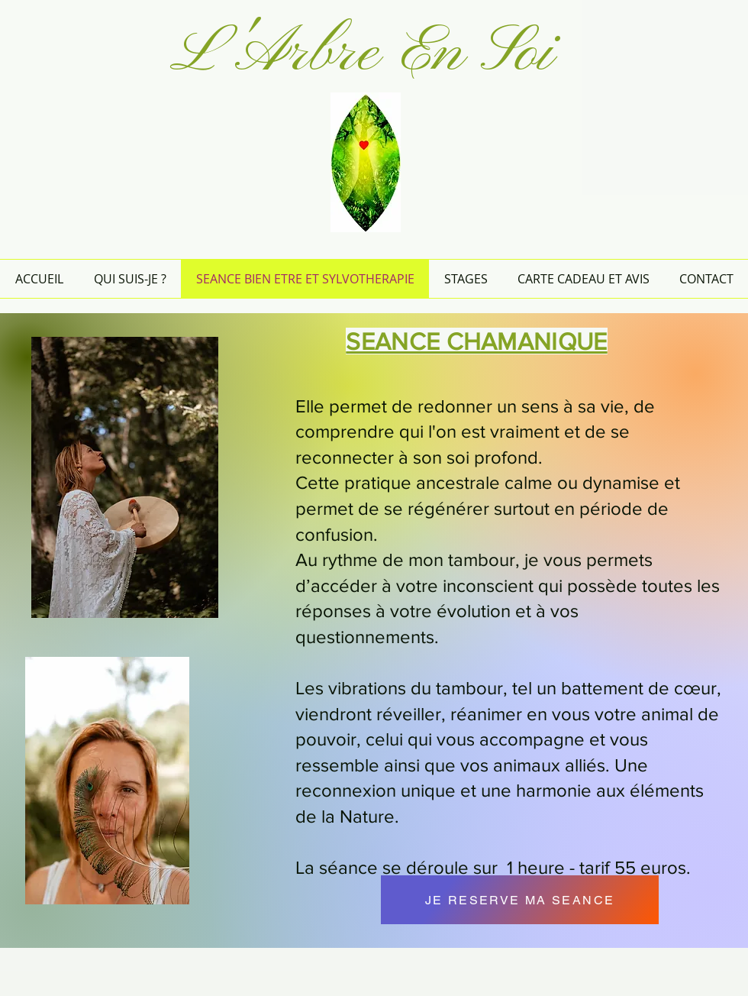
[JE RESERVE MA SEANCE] (520, 899)
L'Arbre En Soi (361, 54)
